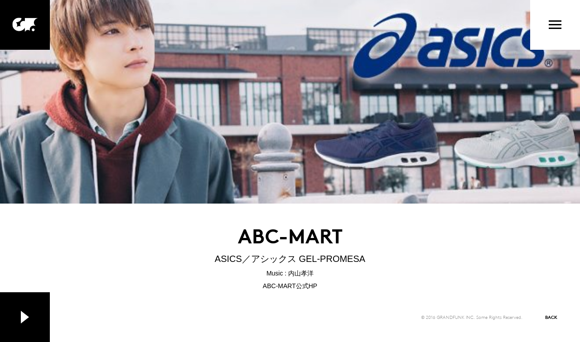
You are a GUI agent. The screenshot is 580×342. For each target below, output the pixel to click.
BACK (551, 317)
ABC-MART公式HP (290, 286)
